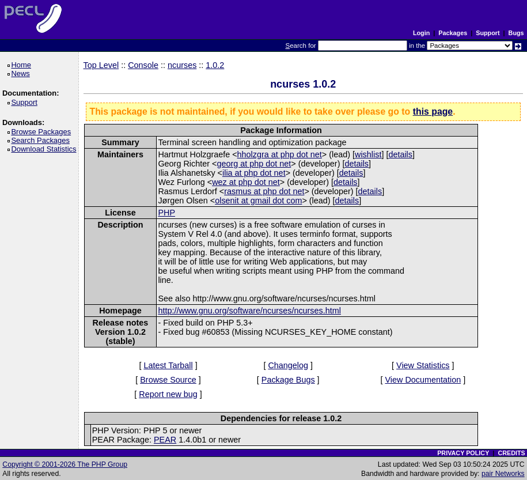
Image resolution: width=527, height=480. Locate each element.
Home (22, 65)
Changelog (288, 365)
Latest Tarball (167, 365)
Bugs (516, 32)
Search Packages (42, 140)
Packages (452, 32)
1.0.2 (215, 65)
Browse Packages (42, 131)
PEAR (165, 439)
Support (487, 32)
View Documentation (423, 379)
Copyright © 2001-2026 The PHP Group (64, 464)
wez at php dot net (246, 182)
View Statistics (423, 365)
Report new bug (168, 394)
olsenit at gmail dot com (258, 200)
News (22, 73)
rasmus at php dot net (264, 191)
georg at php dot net (254, 163)
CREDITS (511, 452)
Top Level (101, 65)
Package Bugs (288, 379)
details (400, 154)
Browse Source (168, 379)
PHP (166, 212)
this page (433, 111)
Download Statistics (45, 149)
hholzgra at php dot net (279, 154)
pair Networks (503, 474)
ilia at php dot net (254, 172)
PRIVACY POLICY (463, 452)
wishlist (368, 154)
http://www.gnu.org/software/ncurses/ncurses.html (249, 310)
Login (421, 32)
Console (143, 65)
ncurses (182, 65)
